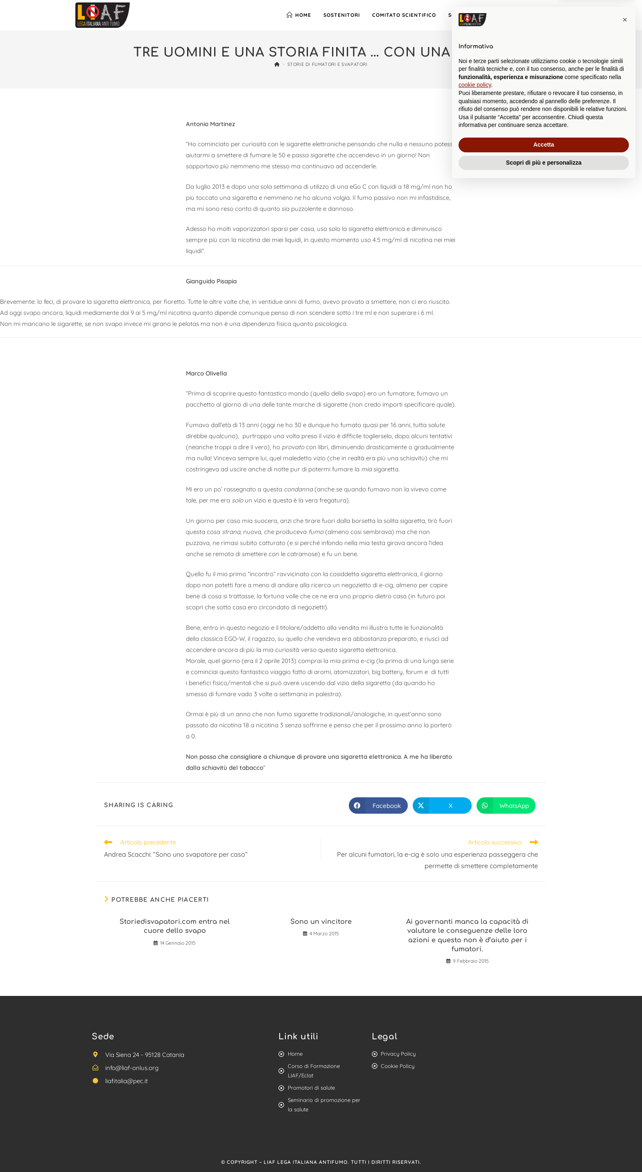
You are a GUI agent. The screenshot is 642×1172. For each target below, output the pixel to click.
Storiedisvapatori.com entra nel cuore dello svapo (175, 926)
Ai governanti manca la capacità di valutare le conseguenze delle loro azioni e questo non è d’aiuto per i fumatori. (467, 935)
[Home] (277, 64)
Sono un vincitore (321, 921)
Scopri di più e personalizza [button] (543, 1149)
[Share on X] (442, 805)
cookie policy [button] (475, 1072)
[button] (624, 1007)
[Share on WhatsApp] (506, 805)
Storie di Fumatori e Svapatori (327, 64)
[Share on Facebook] (378, 805)
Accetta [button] (543, 1132)
